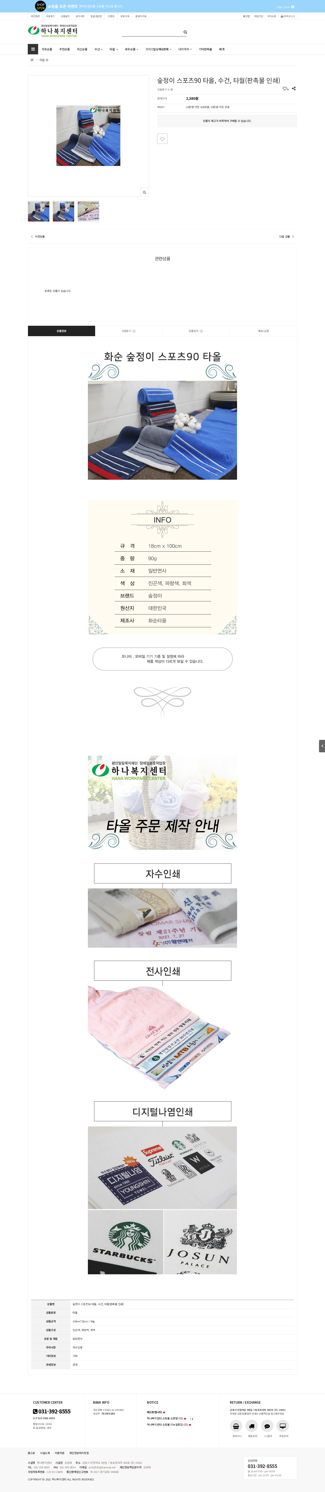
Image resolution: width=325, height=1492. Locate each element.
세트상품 (131, 49)
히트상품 (47, 49)
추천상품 (64, 49)
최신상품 (82, 49)
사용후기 (50, 16)
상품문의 (65, 16)
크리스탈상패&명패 (158, 49)
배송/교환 (263, 331)
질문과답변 (96, 16)
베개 (221, 49)
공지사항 (80, 16)
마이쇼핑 (271, 16)
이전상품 (40, 236)
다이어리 (185, 49)
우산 (99, 49)
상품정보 (61, 331)
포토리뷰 (124, 16)
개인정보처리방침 (79, 1453)
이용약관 (59, 1453)
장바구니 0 (288, 16)
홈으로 (31, 1453)
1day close (285, 7)
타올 (114, 49)
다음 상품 (284, 236)
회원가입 (258, 16)
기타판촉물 (205, 49)
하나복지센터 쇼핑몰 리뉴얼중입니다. (167, 1424)
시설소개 (45, 1453)
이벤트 (111, 16)
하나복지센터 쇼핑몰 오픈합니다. (165, 1418)
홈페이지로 (141, 16)
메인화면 (35, 16)
